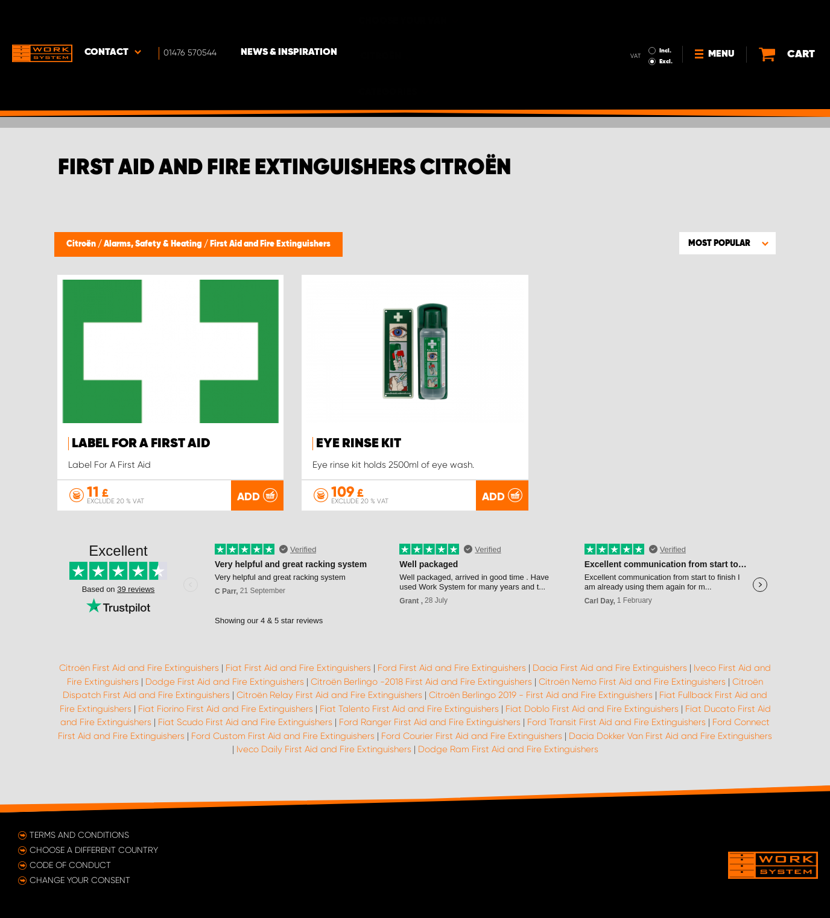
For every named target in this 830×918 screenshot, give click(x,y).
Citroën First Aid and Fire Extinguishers (139, 667)
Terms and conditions (79, 835)
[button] (727, 243)
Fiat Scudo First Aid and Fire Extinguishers (245, 722)
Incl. (636, 17)
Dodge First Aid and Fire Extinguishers (224, 681)
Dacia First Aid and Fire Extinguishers (610, 667)
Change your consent (80, 880)
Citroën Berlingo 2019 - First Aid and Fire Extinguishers (541, 695)
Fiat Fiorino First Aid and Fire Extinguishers (225, 708)
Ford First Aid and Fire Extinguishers (452, 667)
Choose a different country (94, 850)
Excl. (637, 28)
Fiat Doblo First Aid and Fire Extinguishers (592, 708)
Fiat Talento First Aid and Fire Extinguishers (409, 708)
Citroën (82, 244)
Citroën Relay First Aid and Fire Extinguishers (329, 695)
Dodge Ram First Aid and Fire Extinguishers (508, 749)
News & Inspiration (289, 19)
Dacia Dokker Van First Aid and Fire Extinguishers (670, 736)
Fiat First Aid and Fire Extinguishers (298, 667)
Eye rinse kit (358, 443)
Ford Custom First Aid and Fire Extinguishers (283, 736)
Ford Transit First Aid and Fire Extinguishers (616, 722)
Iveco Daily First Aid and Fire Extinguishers (323, 749)
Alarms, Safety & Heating (154, 244)
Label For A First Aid (141, 443)
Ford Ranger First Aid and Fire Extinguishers (430, 722)
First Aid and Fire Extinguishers (270, 244)
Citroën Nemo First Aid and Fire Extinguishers (632, 681)
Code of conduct (70, 865)
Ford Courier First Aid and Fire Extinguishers (471, 736)
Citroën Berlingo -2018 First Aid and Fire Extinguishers (421, 681)
